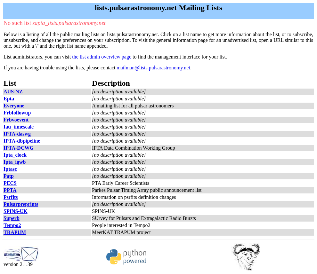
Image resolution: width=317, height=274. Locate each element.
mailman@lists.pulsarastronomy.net (153, 67)
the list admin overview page (101, 56)
